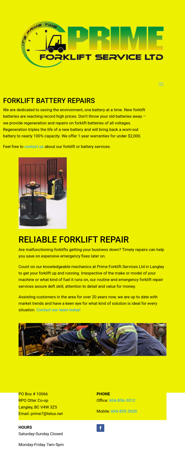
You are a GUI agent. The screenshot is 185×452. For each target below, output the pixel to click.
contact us (34, 146)
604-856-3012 (122, 400)
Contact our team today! (58, 309)
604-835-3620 (124, 411)
